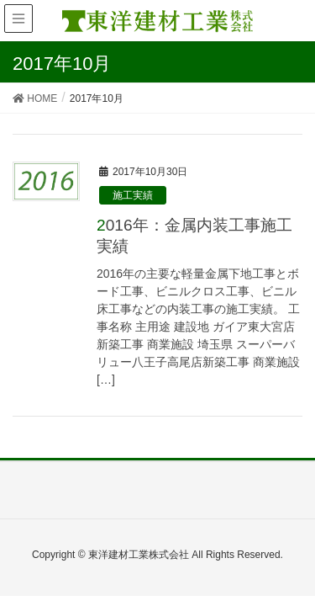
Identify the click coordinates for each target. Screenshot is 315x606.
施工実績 (133, 195)
